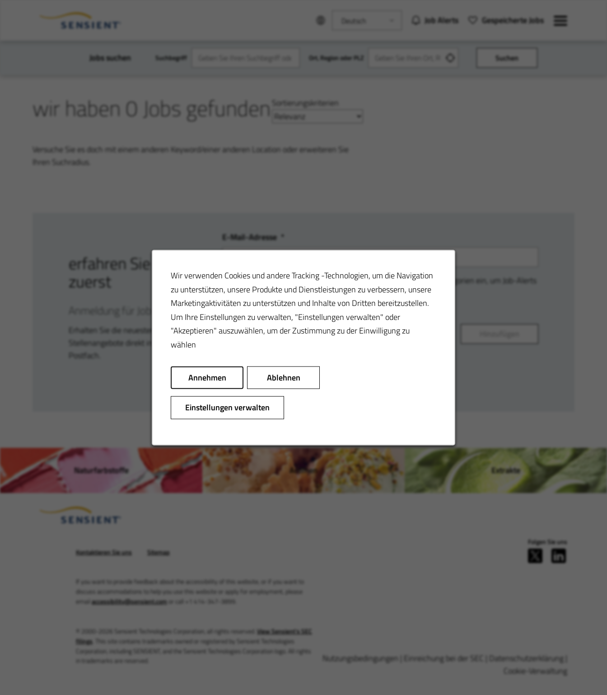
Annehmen (207, 377)
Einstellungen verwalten (227, 407)
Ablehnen (283, 377)
